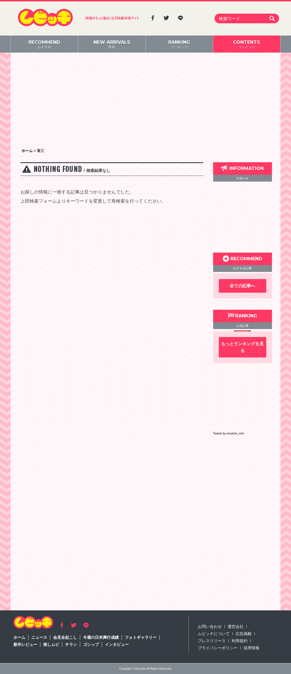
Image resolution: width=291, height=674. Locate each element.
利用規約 (240, 640)
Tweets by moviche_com (228, 433)
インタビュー (117, 644)
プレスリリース (212, 640)
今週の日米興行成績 (101, 637)
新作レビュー (25, 644)
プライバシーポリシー (218, 647)
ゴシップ (91, 644)
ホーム (19, 637)
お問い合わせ (210, 626)
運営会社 (236, 626)
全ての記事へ (242, 285)
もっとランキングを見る (242, 347)
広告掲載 (243, 633)
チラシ (71, 644)
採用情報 (251, 647)
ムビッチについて (214, 633)
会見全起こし (65, 637)
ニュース (39, 637)
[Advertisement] (145, 101)
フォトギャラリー (141, 637)
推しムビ (51, 644)
